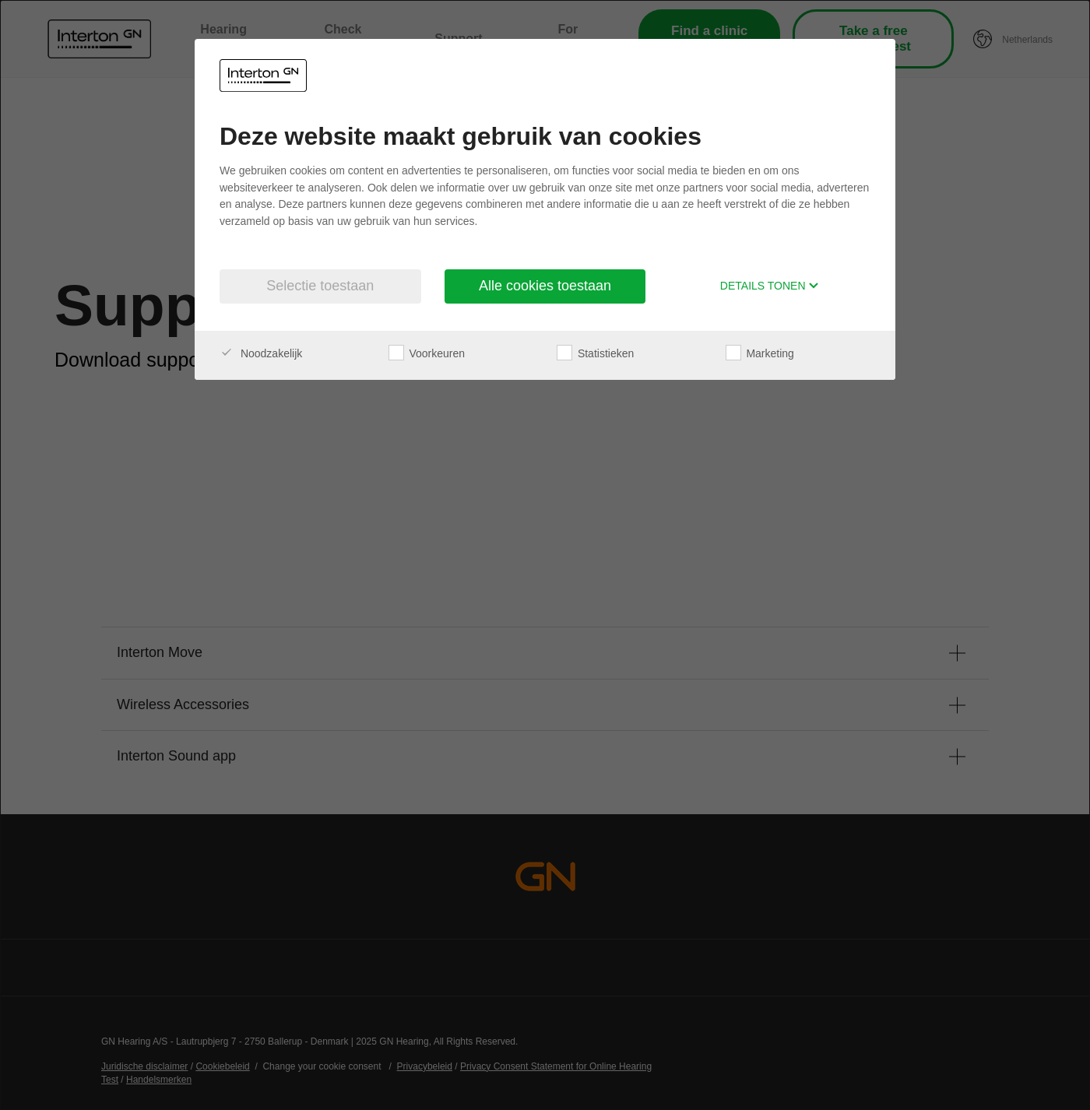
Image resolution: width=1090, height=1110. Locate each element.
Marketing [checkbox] (760, 353)
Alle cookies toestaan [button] (545, 285)
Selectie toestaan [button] (320, 285)
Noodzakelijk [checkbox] (261, 353)
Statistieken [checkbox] (595, 353)
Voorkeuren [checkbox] (427, 353)
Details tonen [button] (770, 285)
